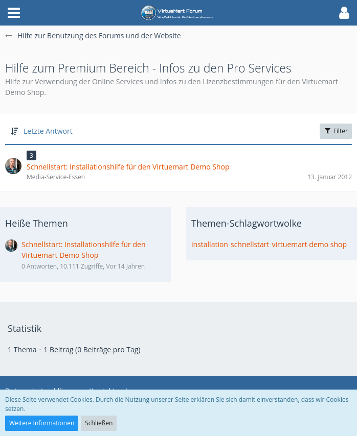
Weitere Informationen (41, 423)
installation (209, 244)
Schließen (99, 423)
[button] (14, 13)
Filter (336, 131)
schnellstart (250, 244)
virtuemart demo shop (309, 244)
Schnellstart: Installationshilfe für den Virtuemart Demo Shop (83, 249)
